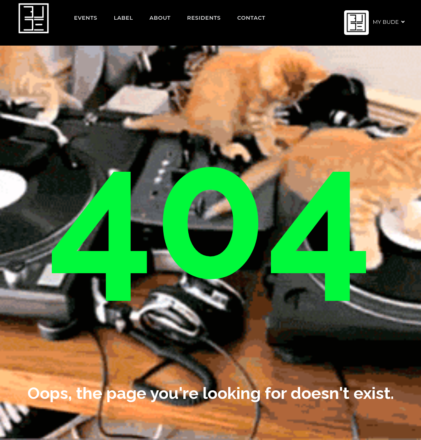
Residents (204, 17)
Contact (251, 17)
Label (123, 17)
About (160, 17)
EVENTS (85, 17)
